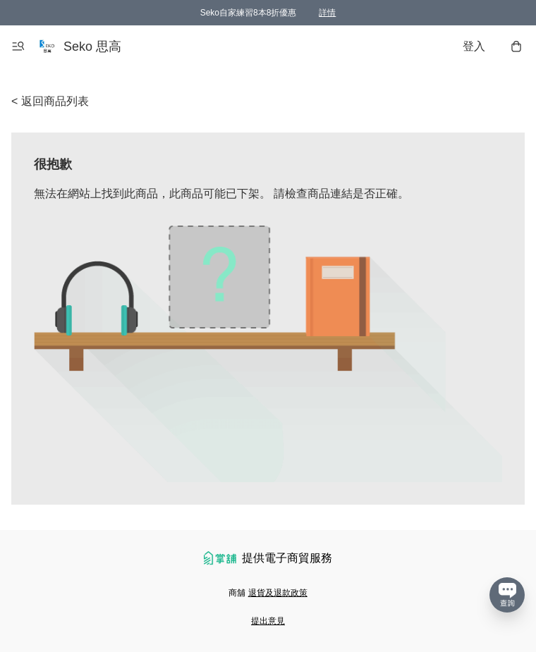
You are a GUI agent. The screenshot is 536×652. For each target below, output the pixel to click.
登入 (474, 46)
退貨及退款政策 (277, 593)
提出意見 (268, 621)
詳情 (327, 13)
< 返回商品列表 (50, 101)
